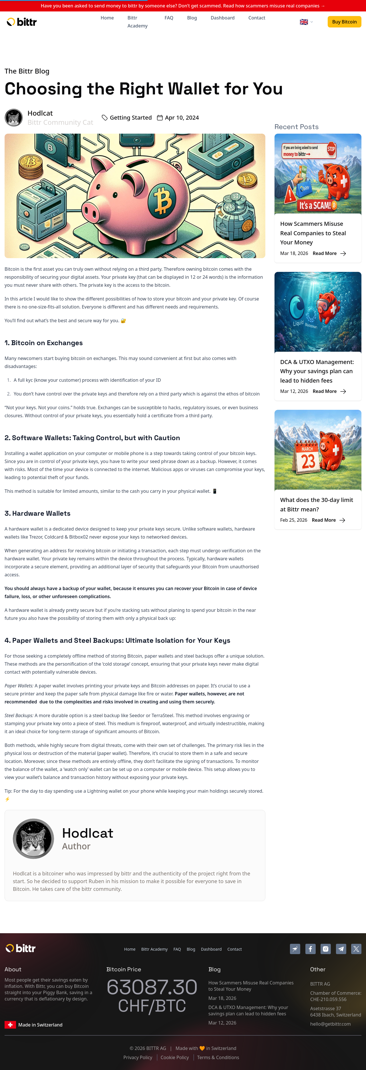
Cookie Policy (175, 1057)
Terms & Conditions (218, 1057)
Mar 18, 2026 (222, 998)
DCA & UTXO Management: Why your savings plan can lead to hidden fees (317, 371)
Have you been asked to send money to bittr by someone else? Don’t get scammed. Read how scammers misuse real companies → (183, 6)
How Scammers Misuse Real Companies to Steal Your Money (313, 233)
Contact (256, 18)
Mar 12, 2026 (222, 1023)
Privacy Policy (139, 1057)
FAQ (169, 18)
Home (107, 18)
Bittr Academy (138, 22)
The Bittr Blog (27, 71)
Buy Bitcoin (344, 22)
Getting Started (131, 117)
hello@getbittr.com (330, 1024)
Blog (192, 18)
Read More (325, 253)
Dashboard (223, 18)
